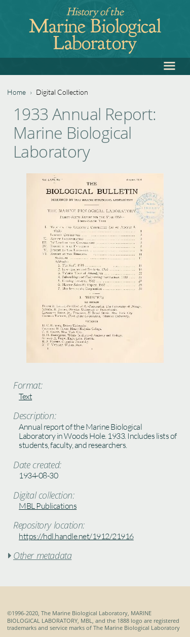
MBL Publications (48, 506)
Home (16, 92)
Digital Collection (62, 92)
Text (25, 396)
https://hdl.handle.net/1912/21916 (76, 536)
